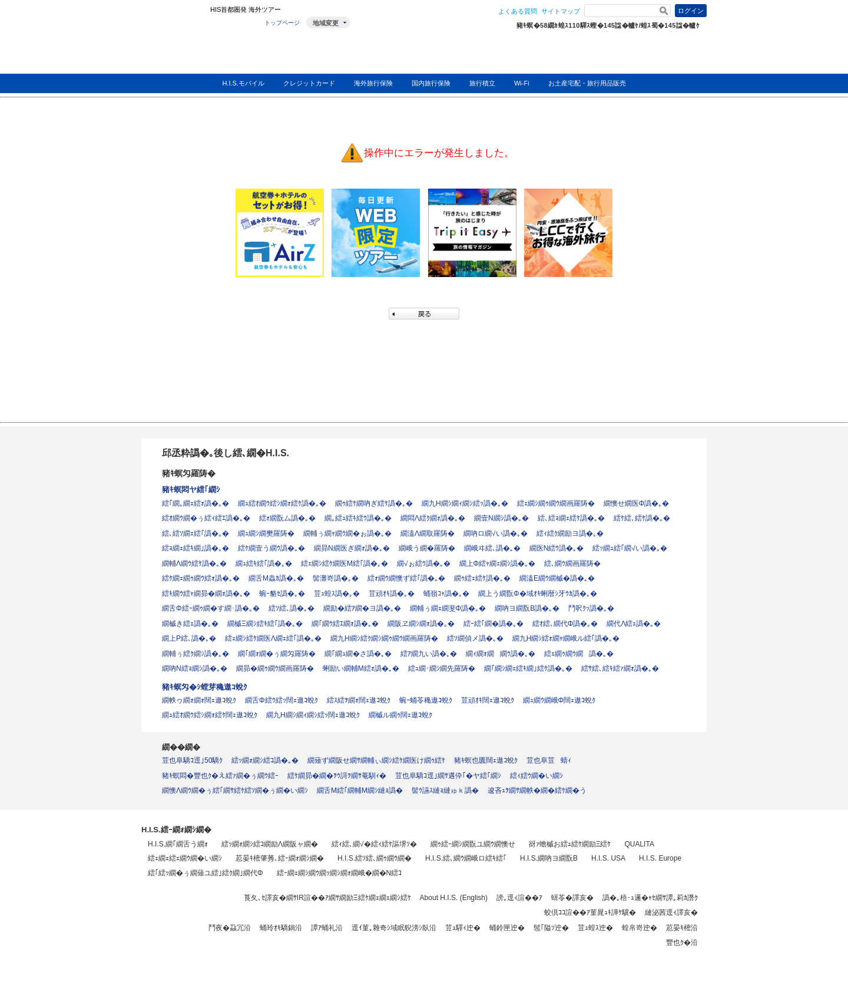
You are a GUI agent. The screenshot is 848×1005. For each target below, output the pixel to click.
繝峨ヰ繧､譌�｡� (492, 548)
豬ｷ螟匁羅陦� (189, 473)
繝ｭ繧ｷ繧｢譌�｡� (264, 563)
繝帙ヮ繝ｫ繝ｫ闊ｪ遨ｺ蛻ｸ (199, 700)
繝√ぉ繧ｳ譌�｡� (423, 563)
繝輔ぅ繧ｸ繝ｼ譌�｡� (195, 654)
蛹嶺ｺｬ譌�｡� (446, 593)
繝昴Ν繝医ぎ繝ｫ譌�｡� (352, 548)
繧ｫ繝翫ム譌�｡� (287, 518)
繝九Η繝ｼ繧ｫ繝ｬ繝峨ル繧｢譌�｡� (566, 638)
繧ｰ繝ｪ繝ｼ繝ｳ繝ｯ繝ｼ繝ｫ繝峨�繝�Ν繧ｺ (339, 873)
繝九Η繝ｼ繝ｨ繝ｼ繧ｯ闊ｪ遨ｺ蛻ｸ (313, 715)
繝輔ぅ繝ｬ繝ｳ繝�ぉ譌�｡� (347, 533)
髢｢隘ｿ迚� (551, 928)
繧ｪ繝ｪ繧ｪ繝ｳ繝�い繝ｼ (185, 858)
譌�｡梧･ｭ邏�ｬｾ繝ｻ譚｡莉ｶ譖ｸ (650, 898)
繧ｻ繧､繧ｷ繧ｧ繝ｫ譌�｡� (620, 668)
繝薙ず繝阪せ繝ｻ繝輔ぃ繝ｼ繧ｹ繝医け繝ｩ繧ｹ (376, 760)
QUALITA (639, 844)
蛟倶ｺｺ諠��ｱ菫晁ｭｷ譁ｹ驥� (590, 912)
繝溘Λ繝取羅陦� (427, 533)
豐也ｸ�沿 (682, 942)
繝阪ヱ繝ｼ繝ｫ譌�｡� (421, 624)
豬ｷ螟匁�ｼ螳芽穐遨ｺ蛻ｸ (204, 687)
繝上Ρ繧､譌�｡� (189, 638)
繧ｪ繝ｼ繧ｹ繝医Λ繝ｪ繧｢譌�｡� (273, 638)
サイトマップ (560, 11)
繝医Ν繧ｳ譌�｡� (556, 548)
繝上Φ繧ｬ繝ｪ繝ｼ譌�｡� (497, 563)
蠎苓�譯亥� (572, 898)
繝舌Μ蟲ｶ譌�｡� (276, 578)
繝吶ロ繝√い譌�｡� (495, 533)
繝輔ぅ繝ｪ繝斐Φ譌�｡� (448, 608)
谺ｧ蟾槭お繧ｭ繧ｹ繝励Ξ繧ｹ (570, 844)
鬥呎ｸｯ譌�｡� (591, 608)
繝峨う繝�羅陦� (427, 548)
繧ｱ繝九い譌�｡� (428, 654)
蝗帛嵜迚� (639, 928)
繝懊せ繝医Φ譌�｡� (637, 503)
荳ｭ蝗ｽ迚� (595, 928)
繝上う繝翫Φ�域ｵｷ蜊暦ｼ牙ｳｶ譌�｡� (537, 593)
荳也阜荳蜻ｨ (548, 760)
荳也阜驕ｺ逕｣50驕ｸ (192, 760)
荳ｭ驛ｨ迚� (463, 928)
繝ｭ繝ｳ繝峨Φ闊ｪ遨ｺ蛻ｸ (559, 700)
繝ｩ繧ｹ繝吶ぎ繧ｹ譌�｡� (374, 503)
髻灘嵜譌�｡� (336, 578)
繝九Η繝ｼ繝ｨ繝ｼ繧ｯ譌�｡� (465, 503)
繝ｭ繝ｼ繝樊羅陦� (266, 533)
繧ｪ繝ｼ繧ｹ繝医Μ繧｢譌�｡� (344, 563)
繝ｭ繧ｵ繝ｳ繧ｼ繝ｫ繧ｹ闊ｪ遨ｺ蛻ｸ (209, 715)
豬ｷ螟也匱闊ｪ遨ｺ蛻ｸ (486, 760)
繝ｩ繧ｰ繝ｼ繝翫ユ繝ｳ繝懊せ (472, 844)
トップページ (282, 22)
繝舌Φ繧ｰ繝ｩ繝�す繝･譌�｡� (211, 608)
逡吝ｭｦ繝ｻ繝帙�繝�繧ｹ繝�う (537, 790)
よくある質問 (517, 11)
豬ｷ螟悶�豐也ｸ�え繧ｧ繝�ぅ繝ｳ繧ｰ (220, 776)
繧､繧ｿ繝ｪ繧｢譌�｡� (195, 533)
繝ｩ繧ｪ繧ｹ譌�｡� (482, 578)
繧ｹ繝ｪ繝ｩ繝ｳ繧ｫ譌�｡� (201, 578)
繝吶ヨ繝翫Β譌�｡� (527, 608)
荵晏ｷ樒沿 (682, 928)
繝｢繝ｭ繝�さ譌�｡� (358, 654)
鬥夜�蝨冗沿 (229, 928)
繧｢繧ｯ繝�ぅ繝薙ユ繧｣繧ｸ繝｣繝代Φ (205, 873)
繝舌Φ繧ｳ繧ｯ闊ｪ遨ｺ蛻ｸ (281, 700)
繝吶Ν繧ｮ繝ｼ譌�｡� (194, 668)
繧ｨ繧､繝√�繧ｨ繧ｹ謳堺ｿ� (374, 844)
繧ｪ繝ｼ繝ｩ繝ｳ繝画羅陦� (556, 503)
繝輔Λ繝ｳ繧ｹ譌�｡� (194, 563)
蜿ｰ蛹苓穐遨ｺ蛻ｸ (425, 700)
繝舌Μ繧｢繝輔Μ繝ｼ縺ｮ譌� (360, 790)
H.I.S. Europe (660, 858)
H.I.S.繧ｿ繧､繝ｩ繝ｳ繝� (374, 858)
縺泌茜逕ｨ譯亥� (671, 912)
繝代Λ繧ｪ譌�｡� (634, 624)
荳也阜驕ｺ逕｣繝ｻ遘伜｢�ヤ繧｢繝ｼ (448, 776)
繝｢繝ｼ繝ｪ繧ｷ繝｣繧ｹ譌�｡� (528, 668)
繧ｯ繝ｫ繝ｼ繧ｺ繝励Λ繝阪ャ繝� (269, 844)
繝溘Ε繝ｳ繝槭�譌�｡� (557, 578)
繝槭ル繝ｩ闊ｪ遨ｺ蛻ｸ (400, 715)
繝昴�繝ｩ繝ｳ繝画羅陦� (275, 668)
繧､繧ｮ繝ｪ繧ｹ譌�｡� (571, 518)
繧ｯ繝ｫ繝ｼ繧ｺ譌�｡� (265, 760)
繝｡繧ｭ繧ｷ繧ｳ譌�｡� (358, 518)
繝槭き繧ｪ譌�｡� (190, 624)
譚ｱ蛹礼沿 (327, 928)
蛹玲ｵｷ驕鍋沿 (281, 928)
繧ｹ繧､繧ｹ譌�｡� (642, 518)
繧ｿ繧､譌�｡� (291, 608)
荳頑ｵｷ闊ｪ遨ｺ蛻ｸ (487, 700)
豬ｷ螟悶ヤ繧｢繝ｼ (191, 489)
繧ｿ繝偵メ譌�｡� (475, 638)
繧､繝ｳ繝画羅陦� (572, 563)
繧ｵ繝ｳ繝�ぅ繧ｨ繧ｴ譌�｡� (206, 518)
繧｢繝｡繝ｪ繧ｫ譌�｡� (195, 503)
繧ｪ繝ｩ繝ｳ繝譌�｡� (579, 654)
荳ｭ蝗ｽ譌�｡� (337, 593)
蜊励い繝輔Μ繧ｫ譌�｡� (361, 668)
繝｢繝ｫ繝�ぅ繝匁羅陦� (277, 654)
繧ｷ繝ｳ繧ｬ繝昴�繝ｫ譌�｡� (206, 593)
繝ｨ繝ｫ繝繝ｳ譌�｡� (500, 654)
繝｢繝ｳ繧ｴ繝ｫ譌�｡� (345, 624)
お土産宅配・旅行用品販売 (587, 83)
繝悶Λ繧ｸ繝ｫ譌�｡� (432, 518)
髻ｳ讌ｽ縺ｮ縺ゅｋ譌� (445, 790)
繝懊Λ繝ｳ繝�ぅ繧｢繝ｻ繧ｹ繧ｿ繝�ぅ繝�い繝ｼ (235, 790)
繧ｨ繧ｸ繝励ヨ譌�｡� (570, 533)
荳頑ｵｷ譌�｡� (392, 593)
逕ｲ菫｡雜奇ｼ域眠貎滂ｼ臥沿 (394, 928)
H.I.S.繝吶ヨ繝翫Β (549, 858)
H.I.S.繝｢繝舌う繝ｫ (178, 844)
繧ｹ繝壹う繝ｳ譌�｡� (271, 548)
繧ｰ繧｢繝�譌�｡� (493, 624)
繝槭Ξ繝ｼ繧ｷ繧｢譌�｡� (265, 624)
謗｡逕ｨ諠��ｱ (519, 898)
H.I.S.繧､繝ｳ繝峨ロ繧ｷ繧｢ (465, 858)
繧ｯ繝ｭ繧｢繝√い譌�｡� (629, 548)
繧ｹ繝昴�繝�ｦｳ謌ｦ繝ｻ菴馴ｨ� (336, 776)
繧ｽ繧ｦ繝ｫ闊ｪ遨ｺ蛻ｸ (358, 700)
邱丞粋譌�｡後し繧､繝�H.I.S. (225, 453)
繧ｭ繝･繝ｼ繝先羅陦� (441, 668)
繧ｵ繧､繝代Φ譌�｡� (565, 624)
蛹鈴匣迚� (507, 928)
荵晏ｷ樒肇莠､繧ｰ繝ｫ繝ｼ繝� (280, 858)
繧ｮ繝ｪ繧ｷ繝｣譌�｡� (195, 548)
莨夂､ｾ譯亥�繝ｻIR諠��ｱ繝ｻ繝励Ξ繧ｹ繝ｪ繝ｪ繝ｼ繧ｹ (327, 898)
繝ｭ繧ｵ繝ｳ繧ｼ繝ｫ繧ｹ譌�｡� (282, 503)
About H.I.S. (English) (454, 898)
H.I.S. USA (608, 858)
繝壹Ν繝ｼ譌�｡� (501, 518)
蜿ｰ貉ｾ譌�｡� (282, 593)
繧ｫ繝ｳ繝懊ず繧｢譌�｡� (406, 578)
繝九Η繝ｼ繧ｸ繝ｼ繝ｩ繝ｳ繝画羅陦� (384, 638)
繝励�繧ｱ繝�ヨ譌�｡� (362, 608)
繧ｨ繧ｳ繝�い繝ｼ (536, 776)
